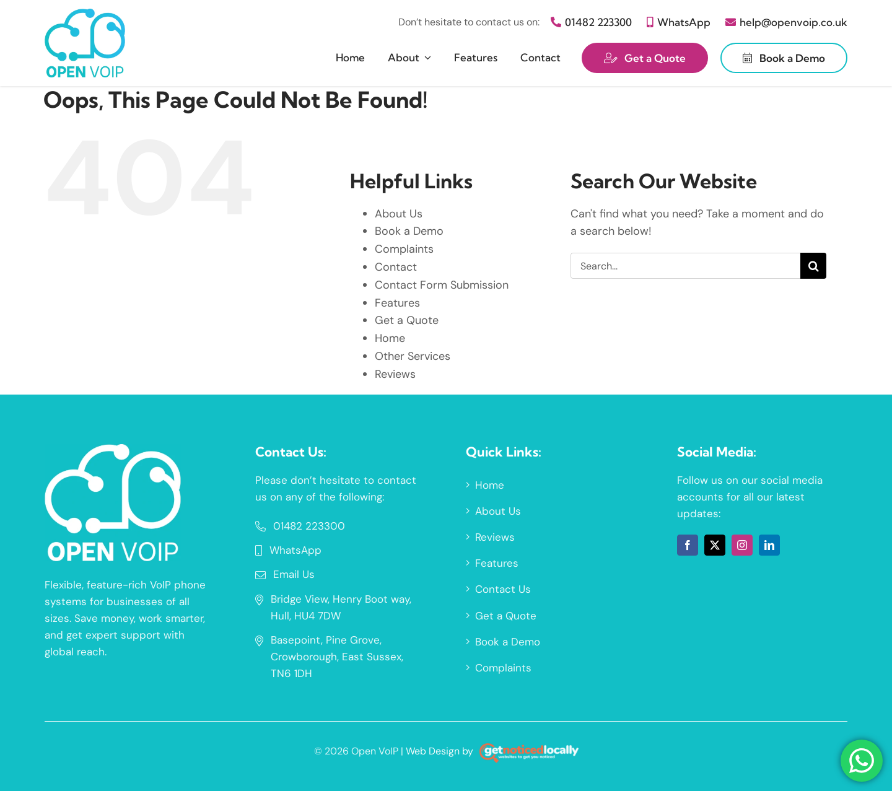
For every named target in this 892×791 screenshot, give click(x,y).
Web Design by (439, 751)
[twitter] (714, 545)
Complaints (404, 249)
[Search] (813, 266)
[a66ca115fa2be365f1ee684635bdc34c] (113, 449)
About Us (398, 213)
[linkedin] (769, 545)
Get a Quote (407, 320)
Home (390, 338)
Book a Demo (409, 231)
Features (397, 302)
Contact (396, 267)
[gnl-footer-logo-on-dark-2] (529, 748)
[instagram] (742, 545)
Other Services (412, 356)
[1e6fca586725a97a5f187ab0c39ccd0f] (85, 14)
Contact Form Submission (442, 285)
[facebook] (687, 545)
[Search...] (685, 266)
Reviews (395, 374)
